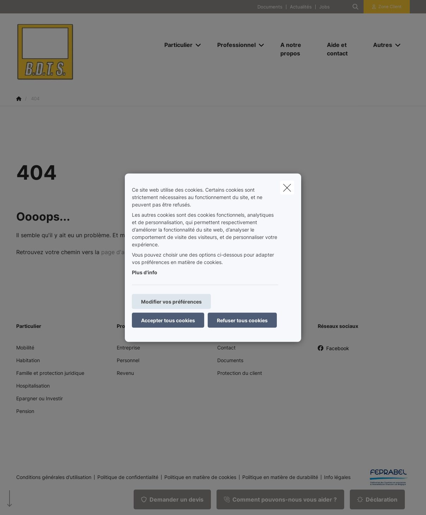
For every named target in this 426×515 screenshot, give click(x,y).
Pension (25, 411)
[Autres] (380, 44)
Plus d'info (144, 272)
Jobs (324, 7)
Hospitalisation (33, 386)
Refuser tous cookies (242, 320)
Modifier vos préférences (171, 301)
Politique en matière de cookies (200, 477)
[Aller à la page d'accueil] (86, 48)
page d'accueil (120, 252)
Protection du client (239, 373)
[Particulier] (175, 44)
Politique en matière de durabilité (280, 477)
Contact (226, 348)
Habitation (28, 360)
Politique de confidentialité (127, 477)
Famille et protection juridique (50, 373)
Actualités (301, 7)
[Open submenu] (198, 45)
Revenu (125, 373)
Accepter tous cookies (168, 320)
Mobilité (25, 348)
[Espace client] (387, 6)
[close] (287, 187)
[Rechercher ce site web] (355, 6)
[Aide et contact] (343, 49)
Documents (269, 7)
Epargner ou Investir (39, 398)
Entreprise (128, 348)
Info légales (337, 477)
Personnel (128, 360)
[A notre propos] (296, 49)
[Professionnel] (233, 44)
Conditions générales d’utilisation (53, 477)
